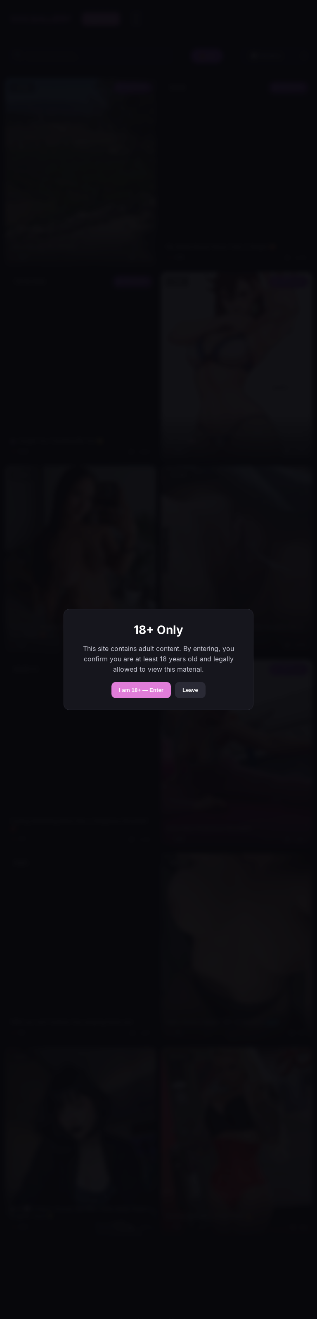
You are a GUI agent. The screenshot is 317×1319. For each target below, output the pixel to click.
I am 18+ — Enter (141, 690)
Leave (190, 690)
